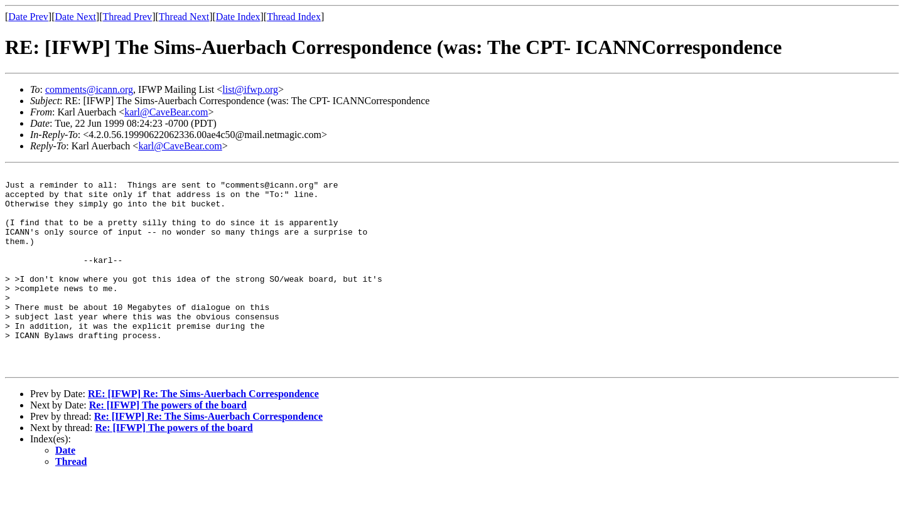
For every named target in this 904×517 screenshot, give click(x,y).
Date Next (75, 16)
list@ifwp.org (250, 89)
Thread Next (184, 16)
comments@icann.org (89, 89)
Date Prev (28, 16)
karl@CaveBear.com (166, 112)
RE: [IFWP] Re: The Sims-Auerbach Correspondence (203, 433)
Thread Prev (127, 16)
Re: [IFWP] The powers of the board (168, 444)
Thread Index (294, 16)
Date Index (238, 16)
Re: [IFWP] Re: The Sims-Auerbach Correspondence (208, 455)
